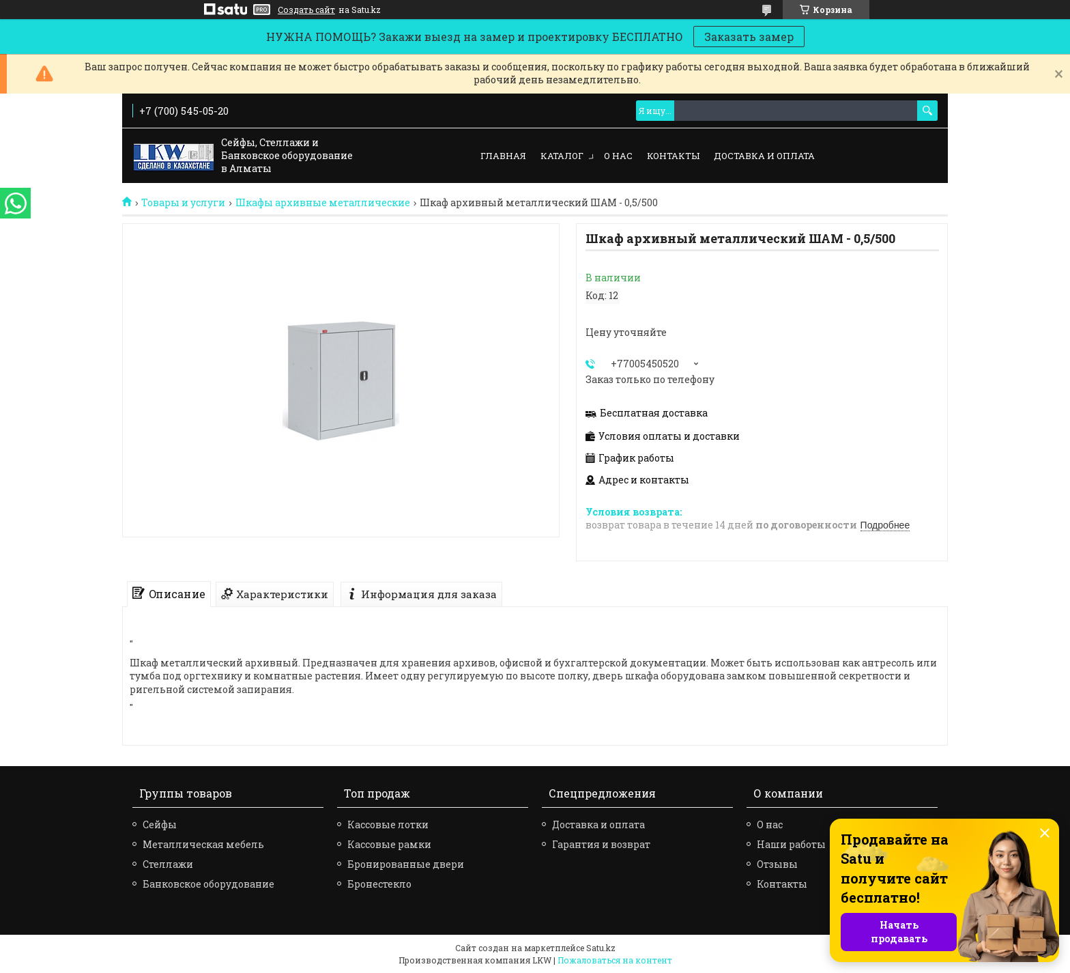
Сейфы (160, 824)
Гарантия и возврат (601, 844)
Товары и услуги (183, 203)
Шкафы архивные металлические (322, 203)
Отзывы (777, 864)
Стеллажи (168, 864)
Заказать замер (749, 36)
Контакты (673, 156)
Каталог (561, 156)
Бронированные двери (405, 864)
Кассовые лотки (388, 824)
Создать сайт (306, 9)
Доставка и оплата (764, 156)
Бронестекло (379, 883)
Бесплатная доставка (654, 413)
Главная (503, 156)
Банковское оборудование (208, 883)
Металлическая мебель (203, 844)
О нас (618, 156)
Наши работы (791, 844)
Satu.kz (601, 947)
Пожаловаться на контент (615, 960)
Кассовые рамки (389, 844)
